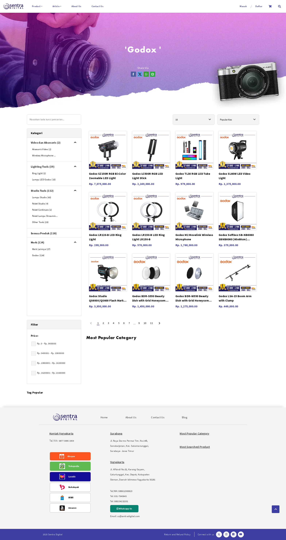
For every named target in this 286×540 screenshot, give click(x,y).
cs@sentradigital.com (128, 516)
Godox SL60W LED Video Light (234, 176)
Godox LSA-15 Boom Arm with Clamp (235, 298)
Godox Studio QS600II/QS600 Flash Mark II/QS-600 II (106, 298)
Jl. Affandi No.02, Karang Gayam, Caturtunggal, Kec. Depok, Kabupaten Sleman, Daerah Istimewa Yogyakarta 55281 (132, 474)
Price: (34, 335)
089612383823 (125, 491)
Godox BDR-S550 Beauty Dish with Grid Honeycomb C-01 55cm (149, 298)
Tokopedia (73, 466)
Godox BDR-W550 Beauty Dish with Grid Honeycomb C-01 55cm (193, 298)
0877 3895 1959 (66, 440)
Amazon (72, 507)
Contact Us (97, 6)
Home (104, 417)
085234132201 (121, 501)
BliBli (71, 497)
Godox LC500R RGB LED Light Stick (147, 176)
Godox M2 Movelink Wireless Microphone (194, 237)
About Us (76, 6)
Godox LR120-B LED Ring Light (105, 237)
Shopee (71, 456)
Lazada (72, 476)
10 (145, 323)
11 (151, 323)
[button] (279, 6)
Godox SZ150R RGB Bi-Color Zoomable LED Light (107, 176)
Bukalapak (73, 487)
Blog (185, 417)
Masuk (243, 6)
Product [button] (36, 6)
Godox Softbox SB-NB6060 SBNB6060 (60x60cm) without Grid (236, 237)
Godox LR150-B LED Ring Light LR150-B (148, 237)
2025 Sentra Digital (52, 534)
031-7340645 (120, 496)
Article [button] (56, 6)
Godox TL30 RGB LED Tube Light (192, 176)
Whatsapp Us (124, 508)
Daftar (258, 6)
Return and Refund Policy (177, 534)
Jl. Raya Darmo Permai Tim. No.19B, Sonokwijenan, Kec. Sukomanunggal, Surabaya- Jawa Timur (129, 446)
